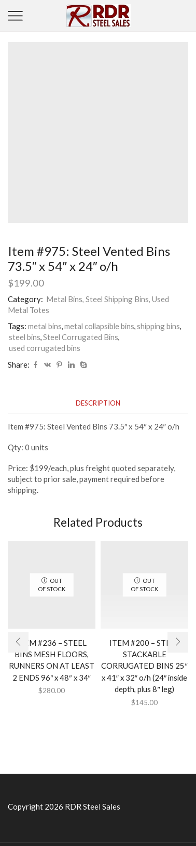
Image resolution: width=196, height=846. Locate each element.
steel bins (24, 337)
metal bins (45, 326)
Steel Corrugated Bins (80, 337)
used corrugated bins (44, 348)
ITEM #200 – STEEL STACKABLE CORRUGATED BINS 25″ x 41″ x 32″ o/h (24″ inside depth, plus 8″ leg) (144, 666)
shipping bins (158, 326)
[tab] (98, 403)
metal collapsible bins (99, 326)
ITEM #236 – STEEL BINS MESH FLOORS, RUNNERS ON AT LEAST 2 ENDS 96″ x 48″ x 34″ (51, 660)
